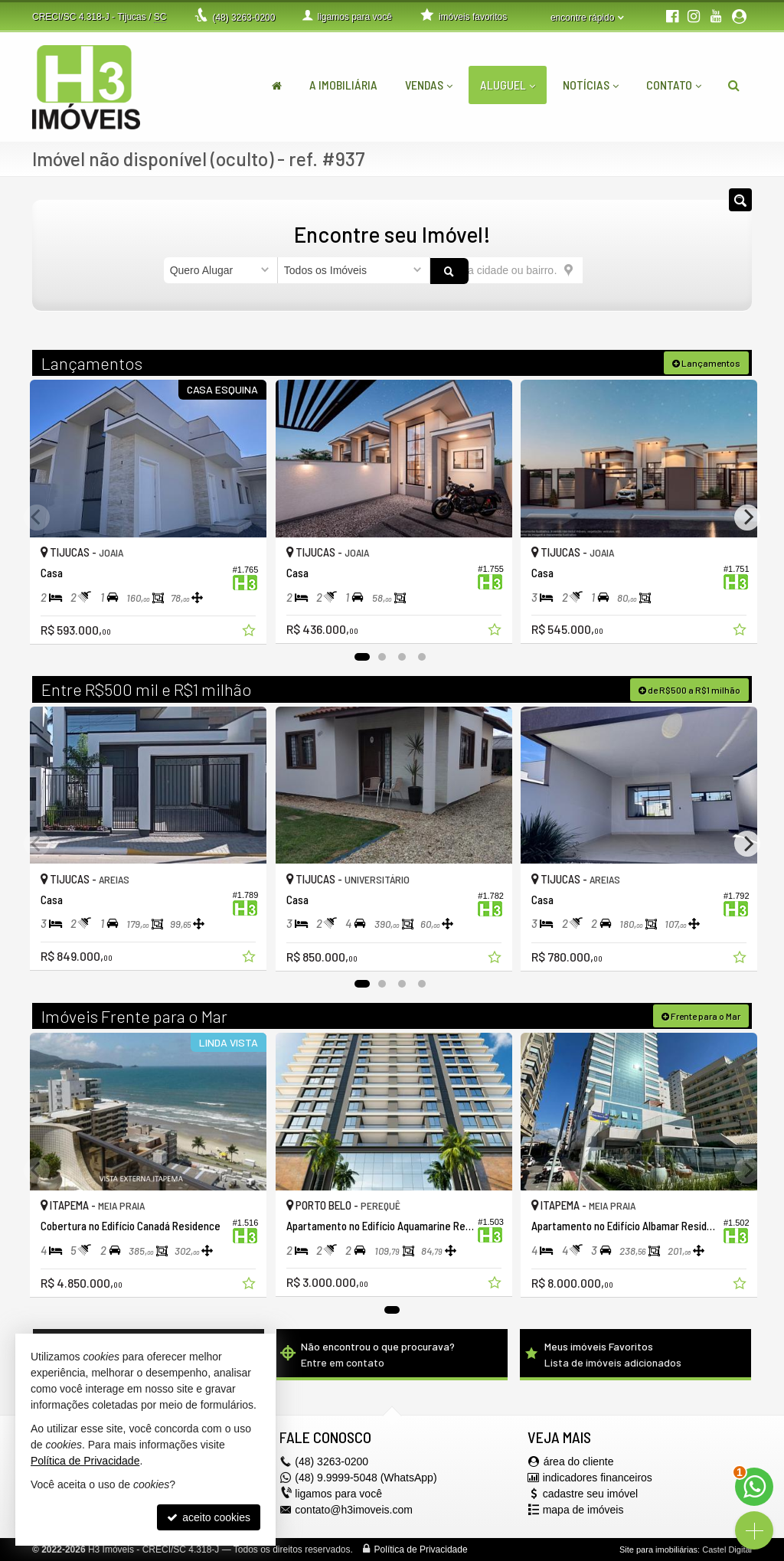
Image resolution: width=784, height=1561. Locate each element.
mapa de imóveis (583, 1509)
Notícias (591, 84)
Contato (673, 84)
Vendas (428, 84)
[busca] (734, 85)
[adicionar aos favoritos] (247, 629)
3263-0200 (243, 17)
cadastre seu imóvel (591, 1493)
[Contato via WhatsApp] (754, 1487)
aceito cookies (208, 1517)
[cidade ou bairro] (506, 270)
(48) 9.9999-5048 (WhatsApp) (365, 1477)
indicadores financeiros (597, 1477)
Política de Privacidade (421, 1548)
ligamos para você (338, 1493)
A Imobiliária (343, 84)
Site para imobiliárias (658, 1548)
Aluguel (507, 84)
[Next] (747, 517)
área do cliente (579, 1461)
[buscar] (602, 270)
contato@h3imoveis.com (354, 1509)
